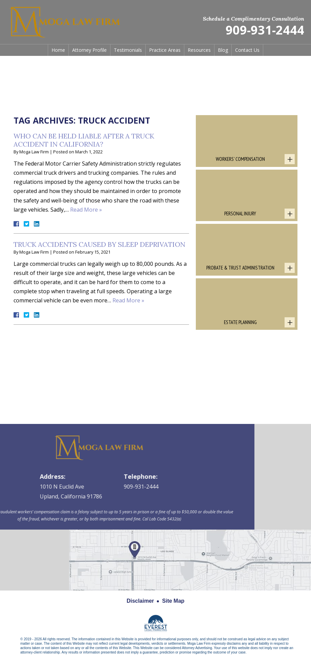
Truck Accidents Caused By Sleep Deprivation (99, 244)
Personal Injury (240, 213)
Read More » (86, 209)
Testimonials (128, 50)
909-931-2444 (265, 30)
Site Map (173, 601)
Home (58, 50)
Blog (223, 50)
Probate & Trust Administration (240, 267)
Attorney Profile (89, 50)
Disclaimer (140, 601)
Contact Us (247, 50)
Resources (199, 50)
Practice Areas (165, 50)
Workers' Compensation (240, 159)
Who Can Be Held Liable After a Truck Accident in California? (84, 140)
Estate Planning (240, 322)
